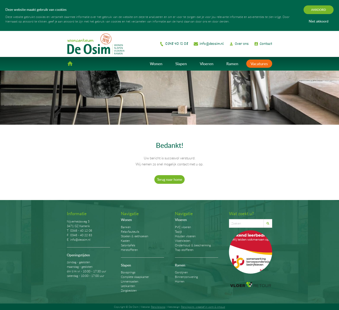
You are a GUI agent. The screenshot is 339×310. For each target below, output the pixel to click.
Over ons (242, 43)
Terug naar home (169, 179)
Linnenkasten (129, 281)
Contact (266, 43)
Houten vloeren (185, 236)
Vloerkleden (182, 241)
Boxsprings (128, 272)
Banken (126, 227)
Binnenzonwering (186, 277)
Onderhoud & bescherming (193, 245)
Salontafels (128, 245)
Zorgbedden (129, 290)
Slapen (181, 63)
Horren (179, 281)
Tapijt (178, 231)
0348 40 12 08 (176, 43)
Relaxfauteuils (130, 231)
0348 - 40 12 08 (81, 230)
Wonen (156, 63)
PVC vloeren (183, 227)
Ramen (232, 63)
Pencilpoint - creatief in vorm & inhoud (203, 306)
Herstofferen (129, 250)
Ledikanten (128, 286)
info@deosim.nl (212, 43)
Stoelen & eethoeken (134, 236)
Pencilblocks (158, 306)
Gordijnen (181, 272)
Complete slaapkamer (135, 277)
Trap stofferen (184, 250)
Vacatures (259, 63)
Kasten (125, 241)
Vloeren (206, 63)
